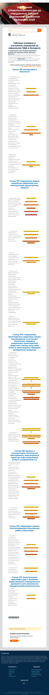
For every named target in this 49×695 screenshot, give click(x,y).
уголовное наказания (14, 617)
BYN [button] (24, 683)
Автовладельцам (36, 669)
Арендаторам (35, 671)
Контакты (12, 676)
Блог (10, 674)
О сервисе (12, 669)
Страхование (35, 673)
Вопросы (11, 673)
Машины (11, 671)
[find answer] (23, 30)
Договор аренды (36, 674)
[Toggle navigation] (46, 1)
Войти (14, 640)
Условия (33, 676)
